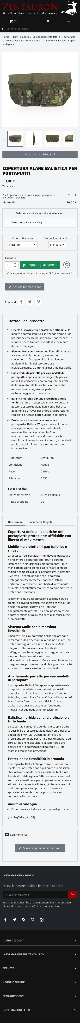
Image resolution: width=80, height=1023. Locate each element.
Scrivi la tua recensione (24, 287)
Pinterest (38, 301)
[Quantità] (9, 265)
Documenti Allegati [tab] (40, 522)
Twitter (14, 919)
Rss (23, 919)
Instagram (41, 919)
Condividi (21, 301)
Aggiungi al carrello (39, 264)
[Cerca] (40, 28)
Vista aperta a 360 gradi (40, 154)
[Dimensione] (57, 245)
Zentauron (47, 458)
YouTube (32, 919)
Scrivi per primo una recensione (40, 848)
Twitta (29, 301)
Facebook (5, 919)
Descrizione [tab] (15, 522)
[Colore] (23, 245)
